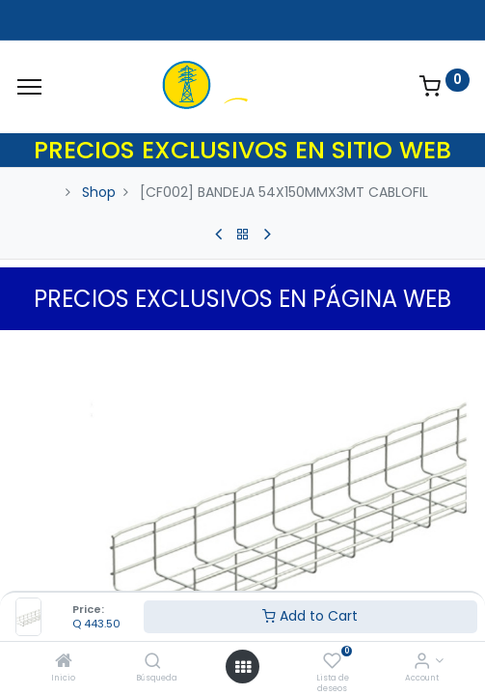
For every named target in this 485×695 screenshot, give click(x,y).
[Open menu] (243, 667)
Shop (99, 192)
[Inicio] (63, 662)
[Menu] (29, 86)
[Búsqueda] (153, 662)
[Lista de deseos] (332, 662)
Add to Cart (310, 616)
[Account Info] (422, 662)
